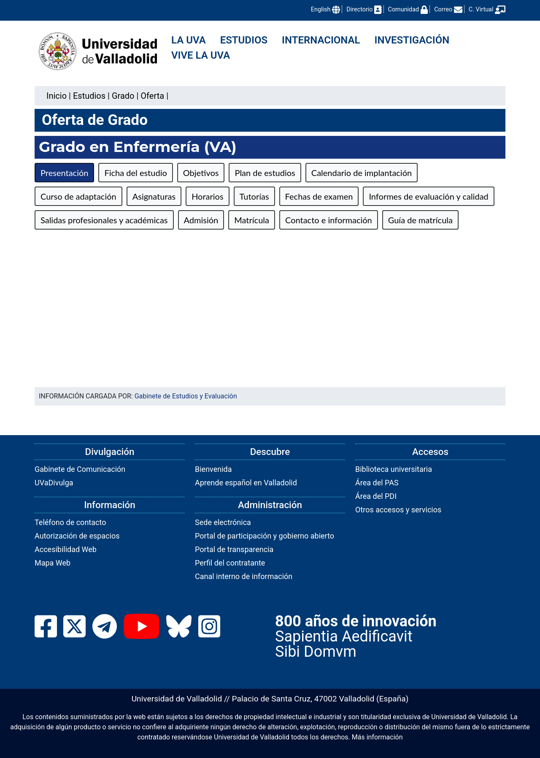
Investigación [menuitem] (412, 40)
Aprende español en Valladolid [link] (246, 482)
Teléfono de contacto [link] (70, 522)
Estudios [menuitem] (243, 40)
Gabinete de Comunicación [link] (80, 469)
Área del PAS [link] (377, 482)
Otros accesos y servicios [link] (398, 509)
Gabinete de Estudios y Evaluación (186, 396)
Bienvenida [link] (213, 469)
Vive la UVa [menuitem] (200, 55)
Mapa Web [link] (52, 562)
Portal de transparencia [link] (234, 549)
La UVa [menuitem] (188, 40)
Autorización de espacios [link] (77, 535)
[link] (89, 96)
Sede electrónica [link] (223, 522)
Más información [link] (377, 737)
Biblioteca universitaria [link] (393, 469)
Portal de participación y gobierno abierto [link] (264, 535)
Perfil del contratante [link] (230, 562)
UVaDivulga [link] (54, 482)
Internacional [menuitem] (321, 40)
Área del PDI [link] (376, 496)
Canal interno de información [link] (243, 576)
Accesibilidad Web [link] (66, 549)
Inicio (56, 96)
